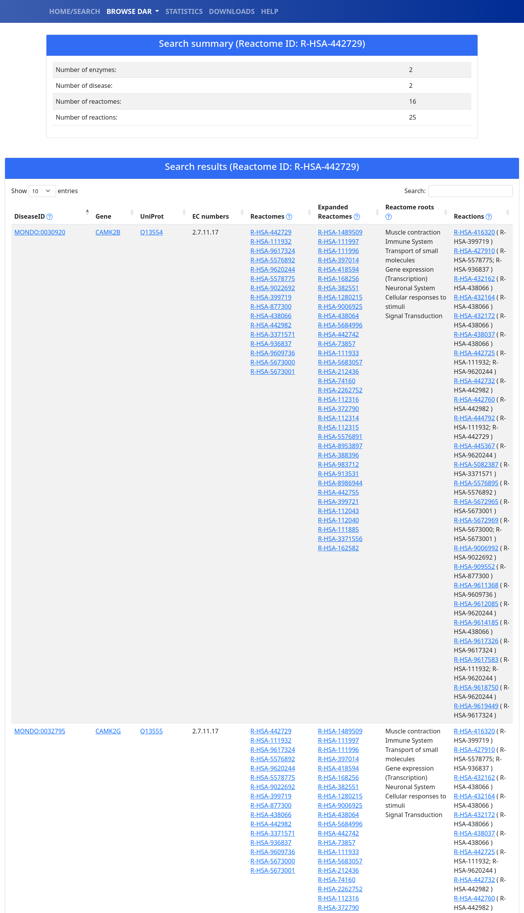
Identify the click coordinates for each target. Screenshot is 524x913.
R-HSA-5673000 (209, 362)
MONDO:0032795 (39, 564)
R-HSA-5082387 (419, 362)
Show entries (44, 191)
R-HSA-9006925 (262, 306)
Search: (458, 191)
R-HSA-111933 (260, 353)
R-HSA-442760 (417, 325)
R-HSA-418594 (260, 269)
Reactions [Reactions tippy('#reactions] (416, 216)
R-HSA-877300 (207, 306)
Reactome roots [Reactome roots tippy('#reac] (343, 216)
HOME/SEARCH (74, 11)
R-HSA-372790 (260, 408)
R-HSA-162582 (260, 548)
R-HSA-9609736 (209, 353)
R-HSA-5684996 (262, 325)
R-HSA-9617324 (209, 251)
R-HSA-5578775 (209, 278)
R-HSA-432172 (417, 278)
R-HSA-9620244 (209, 269)
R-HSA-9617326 (419, 455)
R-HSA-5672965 (419, 381)
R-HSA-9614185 (419, 446)
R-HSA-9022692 (209, 288)
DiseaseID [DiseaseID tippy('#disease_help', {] (33, 216)
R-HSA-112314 (260, 418)
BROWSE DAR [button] (130, 11)
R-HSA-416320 (417, 232)
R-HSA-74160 (258, 381)
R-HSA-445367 (417, 353)
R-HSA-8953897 (262, 446)
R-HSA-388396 (260, 455)
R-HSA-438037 (417, 288)
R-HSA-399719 (207, 297)
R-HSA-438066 (207, 316)
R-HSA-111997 (260, 241)
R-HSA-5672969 (419, 390)
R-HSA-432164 (417, 269)
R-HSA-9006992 (419, 408)
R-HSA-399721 (260, 501)
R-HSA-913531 (260, 473)
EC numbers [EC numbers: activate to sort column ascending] (154, 212)
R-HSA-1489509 (262, 232)
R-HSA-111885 (260, 529)
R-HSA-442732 (417, 316)
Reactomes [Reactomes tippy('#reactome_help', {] (204, 212)
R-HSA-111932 (207, 241)
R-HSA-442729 (207, 232)
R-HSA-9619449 (419, 492)
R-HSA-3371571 (209, 334)
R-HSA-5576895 (419, 371)
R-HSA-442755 (260, 492)
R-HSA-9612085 (419, 436)
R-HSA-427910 (417, 241)
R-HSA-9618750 (419, 483)
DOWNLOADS (232, 11)
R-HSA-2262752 (262, 390)
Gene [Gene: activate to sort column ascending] (79, 216)
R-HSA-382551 (260, 288)
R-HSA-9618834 (419, 824)
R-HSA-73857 (258, 343)
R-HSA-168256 (260, 278)
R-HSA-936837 (207, 343)
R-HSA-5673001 (209, 371)
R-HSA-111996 (260, 251)
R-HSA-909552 (417, 418)
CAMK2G (84, 564)
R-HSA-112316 (260, 399)
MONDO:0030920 (39, 232)
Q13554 (114, 232)
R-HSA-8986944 (262, 483)
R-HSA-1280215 (262, 297)
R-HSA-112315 (260, 427)
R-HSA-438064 (260, 316)
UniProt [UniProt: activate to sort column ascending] (115, 216)
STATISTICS (183, 11)
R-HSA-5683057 (262, 362)
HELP (269, 11)
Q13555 (114, 564)
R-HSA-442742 (260, 334)
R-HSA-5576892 (209, 260)
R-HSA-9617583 (419, 464)
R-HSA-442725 (417, 297)
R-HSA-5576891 (262, 436)
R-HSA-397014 (260, 260)
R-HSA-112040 (260, 520)
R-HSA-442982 (207, 325)
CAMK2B (84, 232)
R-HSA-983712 (260, 464)
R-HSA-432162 (417, 260)
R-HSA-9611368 (419, 427)
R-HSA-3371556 (262, 538)
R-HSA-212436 (260, 371)
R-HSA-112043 (260, 511)
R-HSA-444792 (417, 334)
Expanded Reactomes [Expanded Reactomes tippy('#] (261, 212)
